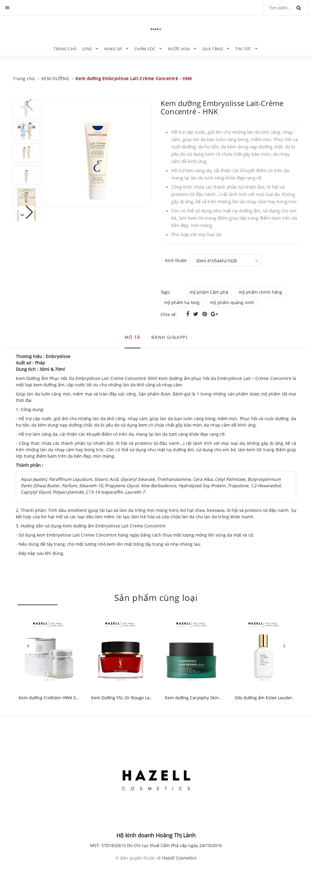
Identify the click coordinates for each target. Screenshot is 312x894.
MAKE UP (113, 48)
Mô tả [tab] (132, 337)
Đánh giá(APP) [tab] (169, 337)
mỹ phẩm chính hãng (260, 292)
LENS (87, 48)
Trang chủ (65, 48)
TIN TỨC (243, 48)
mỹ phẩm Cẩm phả (209, 292)
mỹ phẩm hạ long (182, 302)
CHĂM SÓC (145, 48)
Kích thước (176, 260)
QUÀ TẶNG (212, 48)
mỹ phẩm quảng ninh (232, 302)
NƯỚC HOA (179, 48)
